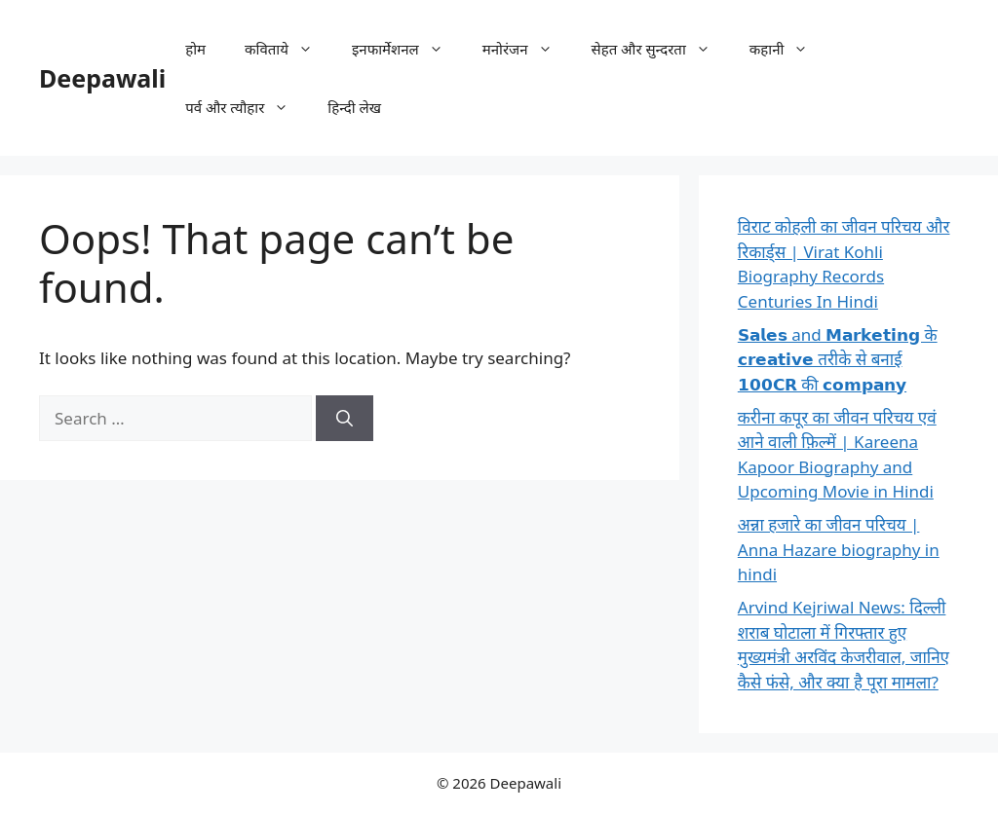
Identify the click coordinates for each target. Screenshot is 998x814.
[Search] (344, 418)
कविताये (288, 48)
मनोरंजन (527, 48)
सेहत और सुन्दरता (661, 48)
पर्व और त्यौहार (246, 107)
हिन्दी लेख (354, 107)
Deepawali (102, 77)
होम (195, 48)
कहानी (788, 48)
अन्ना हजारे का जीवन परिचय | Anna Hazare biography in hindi (839, 549)
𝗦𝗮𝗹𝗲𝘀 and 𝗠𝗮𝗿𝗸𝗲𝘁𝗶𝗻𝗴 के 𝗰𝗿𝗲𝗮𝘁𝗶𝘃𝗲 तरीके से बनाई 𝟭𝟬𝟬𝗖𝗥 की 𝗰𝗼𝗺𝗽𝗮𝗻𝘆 (838, 359)
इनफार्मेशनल (407, 48)
